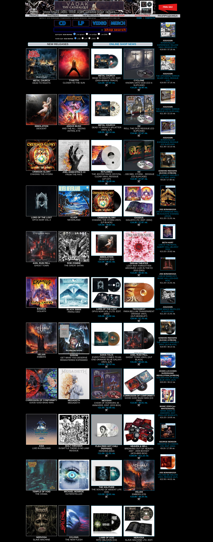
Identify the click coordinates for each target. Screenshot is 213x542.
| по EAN (104, 34)
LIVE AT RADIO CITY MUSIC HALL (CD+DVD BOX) (168, 269)
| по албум (93, 34)
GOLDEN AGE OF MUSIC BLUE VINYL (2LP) (167, 367)
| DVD (93, 38)
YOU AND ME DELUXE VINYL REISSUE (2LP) (168, 466)
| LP (85, 38)
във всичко (67, 34)
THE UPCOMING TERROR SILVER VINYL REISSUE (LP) (168, 68)
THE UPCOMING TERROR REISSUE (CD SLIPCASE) (168, 100)
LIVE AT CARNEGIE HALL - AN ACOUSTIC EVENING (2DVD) (168, 201)
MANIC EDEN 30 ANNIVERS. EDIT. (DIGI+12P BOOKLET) (167, 402)
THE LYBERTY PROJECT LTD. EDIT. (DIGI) (167, 165)
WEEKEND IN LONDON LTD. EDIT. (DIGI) (167, 435)
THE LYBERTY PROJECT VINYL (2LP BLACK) (167, 332)
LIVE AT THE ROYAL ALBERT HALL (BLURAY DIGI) (167, 237)
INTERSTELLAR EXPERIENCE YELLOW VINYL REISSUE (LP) (167, 35)
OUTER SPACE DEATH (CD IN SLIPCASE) (167, 301)
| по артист (80, 34)
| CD (78, 38)
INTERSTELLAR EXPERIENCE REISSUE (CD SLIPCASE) (167, 132)
